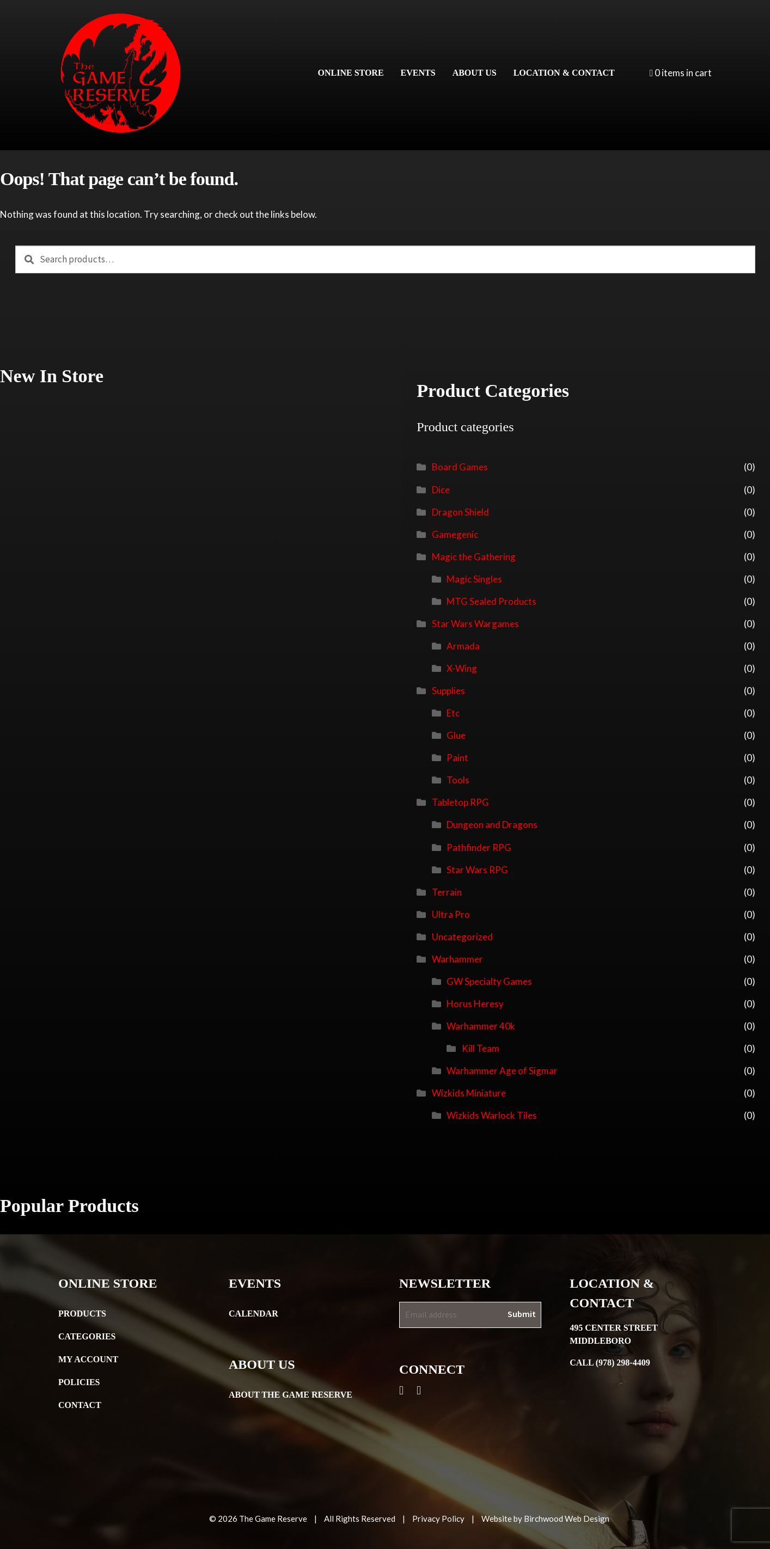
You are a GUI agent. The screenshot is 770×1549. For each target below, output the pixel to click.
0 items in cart (681, 72)
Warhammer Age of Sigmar (502, 1070)
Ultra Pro (451, 914)
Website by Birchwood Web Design (545, 1518)
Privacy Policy (438, 1518)
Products (82, 1313)
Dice (441, 489)
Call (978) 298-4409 (610, 1362)
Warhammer (457, 959)
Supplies (448, 690)
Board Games (460, 467)
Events (418, 72)
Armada (463, 646)
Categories (87, 1336)
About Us (475, 72)
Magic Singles (474, 579)
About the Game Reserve (290, 1394)
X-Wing (462, 668)
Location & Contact (564, 72)
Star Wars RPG (477, 869)
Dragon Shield (460, 512)
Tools (458, 780)
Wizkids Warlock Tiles (492, 1115)
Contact (79, 1405)
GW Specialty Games (489, 981)
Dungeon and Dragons (492, 824)
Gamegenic (455, 534)
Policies (79, 1382)
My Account (88, 1359)
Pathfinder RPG (479, 847)
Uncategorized (462, 936)
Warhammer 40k (481, 1026)
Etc (453, 713)
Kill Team (480, 1048)
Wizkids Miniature (469, 1093)
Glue (456, 735)
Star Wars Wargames (475, 623)
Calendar (253, 1313)
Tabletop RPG (460, 802)
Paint (457, 757)
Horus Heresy (475, 1003)
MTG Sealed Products (491, 601)
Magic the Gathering (474, 556)
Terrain (447, 892)
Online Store (351, 72)
